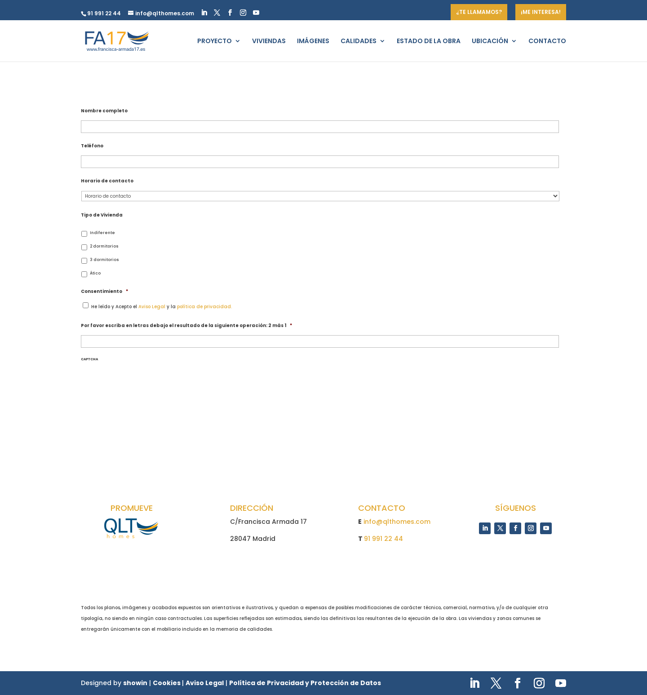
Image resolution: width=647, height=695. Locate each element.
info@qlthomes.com (396, 521)
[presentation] (131, 379)
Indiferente (102, 232)
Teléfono (92, 146)
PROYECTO (214, 41)
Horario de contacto (107, 181)
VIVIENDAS (269, 41)
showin (135, 682)
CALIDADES (359, 41)
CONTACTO (547, 41)
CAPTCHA (89, 359)
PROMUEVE (132, 508)
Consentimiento (104, 291)
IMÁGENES (313, 41)
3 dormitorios (104, 259)
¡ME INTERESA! (541, 12)
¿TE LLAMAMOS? (479, 12)
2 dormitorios (104, 246)
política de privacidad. (204, 306)
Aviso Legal (151, 306)
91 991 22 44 (383, 538)
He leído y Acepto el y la (161, 306)
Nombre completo (104, 111)
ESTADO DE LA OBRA (429, 41)
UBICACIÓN (490, 41)
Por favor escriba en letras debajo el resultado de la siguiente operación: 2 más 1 (186, 325)
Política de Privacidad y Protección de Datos (305, 682)
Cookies (167, 682)
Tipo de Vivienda (102, 215)
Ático (95, 273)
